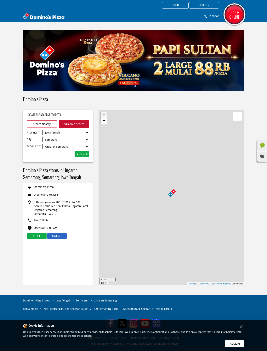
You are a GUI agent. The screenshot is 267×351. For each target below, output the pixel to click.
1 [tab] (132, 86)
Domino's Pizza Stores (37, 300)
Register (204, 5)
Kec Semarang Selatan (136, 308)
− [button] (104, 121)
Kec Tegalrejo (164, 308)
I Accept (234, 343)
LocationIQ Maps (207, 284)
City (29, 139)
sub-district (34, 146)
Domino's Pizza (44, 187)
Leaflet (191, 284)
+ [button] (104, 115)
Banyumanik (30, 308)
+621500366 (41, 220)
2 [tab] (135, 86)
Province (33, 132)
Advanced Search (74, 124)
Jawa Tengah (63, 300)
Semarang (82, 300)
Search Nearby (42, 124)
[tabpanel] (133, 60)
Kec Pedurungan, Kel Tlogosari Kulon (66, 308)
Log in (175, 5)
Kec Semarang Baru (106, 308)
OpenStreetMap (223, 284)
